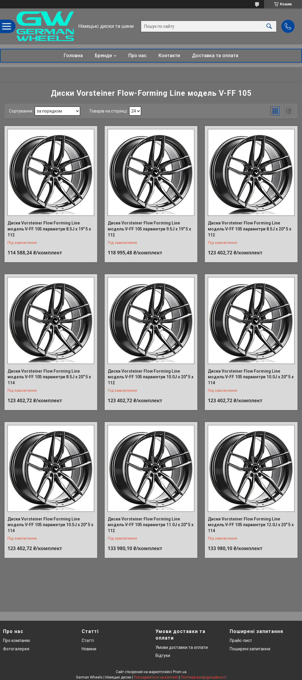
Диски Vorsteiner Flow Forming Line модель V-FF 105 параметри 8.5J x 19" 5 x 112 (49, 229)
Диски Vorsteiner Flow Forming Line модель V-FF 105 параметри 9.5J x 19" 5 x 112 (149, 229)
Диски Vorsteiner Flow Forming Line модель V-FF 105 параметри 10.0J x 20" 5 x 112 (150, 377)
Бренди (103, 55)
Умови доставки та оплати (181, 647)
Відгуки (162, 655)
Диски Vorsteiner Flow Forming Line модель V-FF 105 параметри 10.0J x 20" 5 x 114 (251, 377)
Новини (89, 648)
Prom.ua (180, 672)
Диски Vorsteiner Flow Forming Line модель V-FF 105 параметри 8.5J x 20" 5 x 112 (249, 229)
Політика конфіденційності (203, 677)
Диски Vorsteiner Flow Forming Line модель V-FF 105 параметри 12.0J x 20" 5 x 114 (251, 525)
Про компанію (16, 640)
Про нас (137, 55)
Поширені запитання (250, 648)
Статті (88, 640)
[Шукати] (269, 26)
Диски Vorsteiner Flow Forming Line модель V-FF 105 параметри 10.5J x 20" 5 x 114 (50, 525)
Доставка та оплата (215, 55)
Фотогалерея (16, 648)
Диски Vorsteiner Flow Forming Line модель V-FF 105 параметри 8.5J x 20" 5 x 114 (49, 377)
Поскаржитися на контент (156, 677)
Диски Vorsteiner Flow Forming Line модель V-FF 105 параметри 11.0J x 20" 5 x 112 (150, 525)
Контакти (169, 55)
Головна (73, 55)
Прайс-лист (241, 640)
